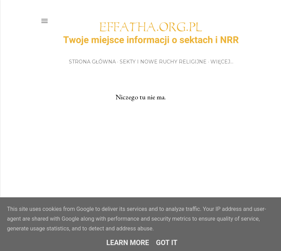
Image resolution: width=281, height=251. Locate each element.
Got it (167, 242)
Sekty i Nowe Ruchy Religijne (163, 62)
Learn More (127, 242)
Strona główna (92, 62)
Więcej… (221, 62)
